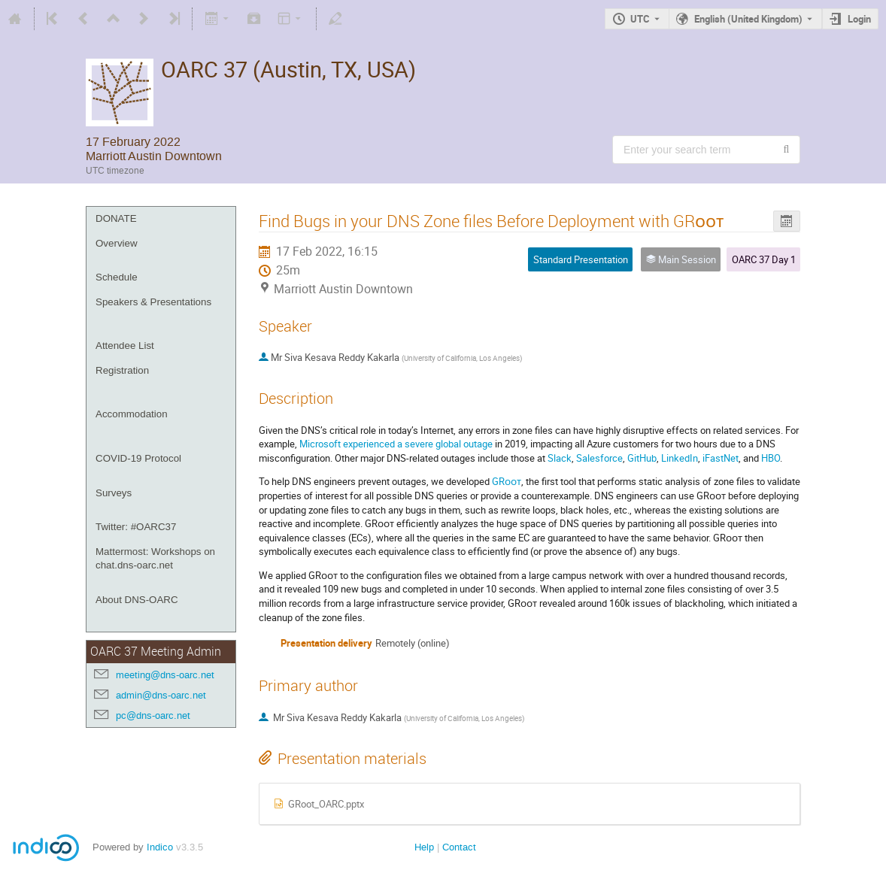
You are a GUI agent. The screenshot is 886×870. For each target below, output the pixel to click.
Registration (122, 370)
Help (424, 847)
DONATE (116, 218)
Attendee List (125, 345)
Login (859, 19)
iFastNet (720, 458)
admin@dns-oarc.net (161, 695)
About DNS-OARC (137, 599)
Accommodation (132, 414)
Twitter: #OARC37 (136, 526)
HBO (770, 458)
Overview (117, 243)
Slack (560, 458)
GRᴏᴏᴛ (506, 481)
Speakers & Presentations (153, 302)
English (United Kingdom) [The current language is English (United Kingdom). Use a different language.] (748, 19)
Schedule (117, 277)
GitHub (642, 458)
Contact (459, 847)
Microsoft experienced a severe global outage (396, 443)
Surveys (114, 493)
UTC (640, 19)
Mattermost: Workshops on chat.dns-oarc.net (155, 558)
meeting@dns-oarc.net (165, 674)
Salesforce (599, 458)
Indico (160, 847)
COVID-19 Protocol (138, 458)
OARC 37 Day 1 (764, 259)
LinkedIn (679, 458)
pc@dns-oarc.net (153, 715)
